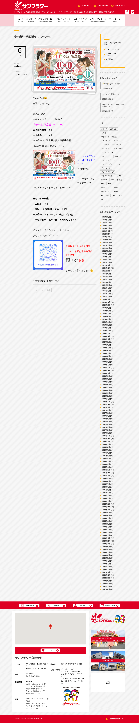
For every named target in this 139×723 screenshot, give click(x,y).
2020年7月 (106, 315)
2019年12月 (106, 335)
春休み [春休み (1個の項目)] (116, 189)
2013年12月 (106, 540)
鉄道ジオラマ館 (45, 21)
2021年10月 (106, 273)
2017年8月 (106, 415)
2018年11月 (106, 372)
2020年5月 (106, 321)
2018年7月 (106, 384)
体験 (48, 292)
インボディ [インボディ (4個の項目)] (105, 146)
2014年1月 (106, 537)
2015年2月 (106, 500)
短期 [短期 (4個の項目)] (107, 197)
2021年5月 (106, 287)
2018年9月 (106, 378)
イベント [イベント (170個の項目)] (117, 142)
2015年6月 (106, 489)
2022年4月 (106, 256)
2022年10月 (106, 239)
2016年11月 (106, 440)
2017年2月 (106, 432)
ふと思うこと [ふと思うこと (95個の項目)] (106, 142)
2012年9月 (106, 583)
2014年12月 (106, 506)
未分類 (108, 61)
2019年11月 (106, 338)
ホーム (19, 21)
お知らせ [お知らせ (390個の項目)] (113, 131)
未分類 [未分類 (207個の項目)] (116, 193)
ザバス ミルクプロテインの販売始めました (113, 107)
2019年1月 (106, 367)
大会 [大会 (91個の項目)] (109, 185)
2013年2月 (106, 568)
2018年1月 (106, 401)
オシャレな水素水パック (111, 96)
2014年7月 (106, 520)
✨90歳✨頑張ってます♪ (111, 86)
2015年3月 (106, 497)
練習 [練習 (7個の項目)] (114, 197)
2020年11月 (106, 304)
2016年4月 (106, 460)
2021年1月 (106, 298)
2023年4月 (106, 222)
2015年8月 (106, 483)
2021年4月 (106, 290)
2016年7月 (106, 452)
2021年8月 (106, 278)
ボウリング (30, 21)
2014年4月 (106, 529)
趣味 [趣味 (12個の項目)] (102, 201)
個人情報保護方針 (116, 719)
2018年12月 (106, 369)
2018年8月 (106, 381)
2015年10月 (106, 477)
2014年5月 (106, 526)
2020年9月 (106, 310)
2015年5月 (106, 492)
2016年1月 (106, 469)
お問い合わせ (103, 6)
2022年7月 (106, 247)
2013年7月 (106, 554)
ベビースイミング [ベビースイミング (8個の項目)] (107, 174)
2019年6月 (106, 352)
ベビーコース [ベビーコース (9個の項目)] (106, 170)
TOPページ (86, 6)
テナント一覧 (117, 21)
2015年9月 (106, 480)
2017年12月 (106, 403)
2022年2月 (106, 261)
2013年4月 (106, 563)
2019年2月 (106, 364)
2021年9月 (106, 276)
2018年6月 (106, 386)
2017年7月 (106, 418)
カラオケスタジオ (63, 21)
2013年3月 (106, 566)
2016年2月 (106, 466)
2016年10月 (106, 443)
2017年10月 (106, 409)
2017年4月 (106, 426)
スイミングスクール (99, 21)
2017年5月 (106, 423)
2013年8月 (106, 551)
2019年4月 (106, 358)
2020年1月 (106, 332)
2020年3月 (106, 327)
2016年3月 (106, 463)
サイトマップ (120, 6)
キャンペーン (38, 292)
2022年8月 (106, 244)
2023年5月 (106, 219)
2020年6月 (106, 318)
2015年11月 (106, 475)
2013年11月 (106, 543)
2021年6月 (106, 284)
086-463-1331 (72, 679)
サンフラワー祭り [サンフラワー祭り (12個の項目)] (107, 154)
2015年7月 (106, 486)
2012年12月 (106, 574)
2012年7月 (106, 588)
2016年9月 (106, 446)
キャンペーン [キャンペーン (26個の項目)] (118, 150)
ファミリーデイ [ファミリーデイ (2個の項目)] (106, 166)
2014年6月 (106, 523)
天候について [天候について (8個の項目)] (106, 189)
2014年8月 (106, 517)
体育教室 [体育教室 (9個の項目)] (104, 181)
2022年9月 (106, 241)
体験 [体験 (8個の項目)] (112, 181)
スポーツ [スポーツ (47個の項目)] (118, 158)
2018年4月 (106, 392)
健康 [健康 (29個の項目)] (102, 185)
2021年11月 (106, 270)
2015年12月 (106, 472)
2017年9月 (106, 412)
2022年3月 (106, 259)
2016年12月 (106, 438)
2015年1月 (106, 503)
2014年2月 (106, 534)
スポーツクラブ (81, 21)
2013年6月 (106, 557)
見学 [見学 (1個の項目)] (120, 197)
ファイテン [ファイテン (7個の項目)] (118, 162)
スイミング (110, 51)
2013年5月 (106, 560)
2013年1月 (106, 571)
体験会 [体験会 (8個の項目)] (119, 181)
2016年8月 (106, 449)
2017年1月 (106, 435)
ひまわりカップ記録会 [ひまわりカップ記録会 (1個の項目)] (109, 138)
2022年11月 (106, 236)
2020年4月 (106, 324)
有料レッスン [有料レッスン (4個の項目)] (106, 193)
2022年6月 (106, 250)
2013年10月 (106, 546)
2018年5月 (106, 389)
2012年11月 (106, 577)
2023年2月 (106, 227)
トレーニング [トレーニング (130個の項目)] (106, 162)
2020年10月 (106, 307)
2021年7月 (106, 281)
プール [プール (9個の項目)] (117, 166)
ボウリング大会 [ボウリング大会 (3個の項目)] (106, 177)
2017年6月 (106, 421)
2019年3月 (106, 361)
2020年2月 (106, 330)
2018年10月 (106, 375)
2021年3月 (106, 293)
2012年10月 (106, 580)
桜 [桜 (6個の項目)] (102, 197)
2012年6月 (106, 591)
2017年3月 (106, 429)
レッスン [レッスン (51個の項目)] (118, 177)
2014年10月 (106, 512)
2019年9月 (106, 344)
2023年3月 (106, 224)
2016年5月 (106, 458)
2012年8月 (106, 585)
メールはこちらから (68, 669)
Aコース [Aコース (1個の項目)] (104, 131)
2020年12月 (106, 301)
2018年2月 (106, 398)
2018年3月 (106, 395)
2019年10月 (106, 341)
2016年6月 (106, 455)
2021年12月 (106, 267)
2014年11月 (106, 509)
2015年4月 (106, 494)
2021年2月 (106, 295)
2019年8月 (106, 347)
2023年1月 (106, 230)
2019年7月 (106, 349)
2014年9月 (106, 514)
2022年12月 (106, 233)
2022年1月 (106, 264)
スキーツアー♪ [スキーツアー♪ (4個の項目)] (106, 158)
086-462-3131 (70, 672)
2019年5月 (106, 355)
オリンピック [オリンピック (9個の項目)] (117, 146)
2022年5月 (106, 253)
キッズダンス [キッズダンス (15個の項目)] (106, 150)
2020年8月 (106, 313)
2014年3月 (106, 531)
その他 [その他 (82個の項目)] (103, 135)
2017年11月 (106, 406)
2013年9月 (106, 548)
